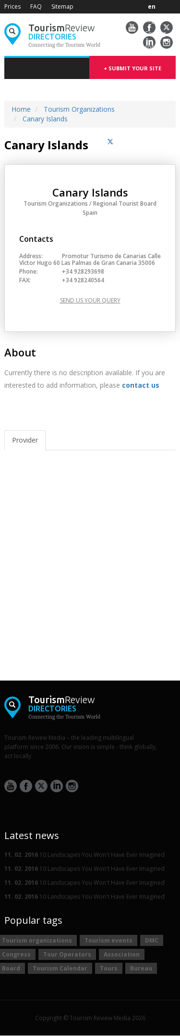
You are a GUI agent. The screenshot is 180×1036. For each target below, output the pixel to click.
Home (21, 109)
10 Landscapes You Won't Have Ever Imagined (84, 855)
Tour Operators (67, 954)
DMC (151, 940)
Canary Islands (45, 118)
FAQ (36, 6)
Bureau (141, 968)
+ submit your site (132, 68)
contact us (140, 385)
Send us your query (90, 300)
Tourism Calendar (60, 968)
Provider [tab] (25, 440)
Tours (109, 968)
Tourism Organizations (79, 109)
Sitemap (62, 6)
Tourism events (108, 940)
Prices (12, 6)
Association (122, 954)
